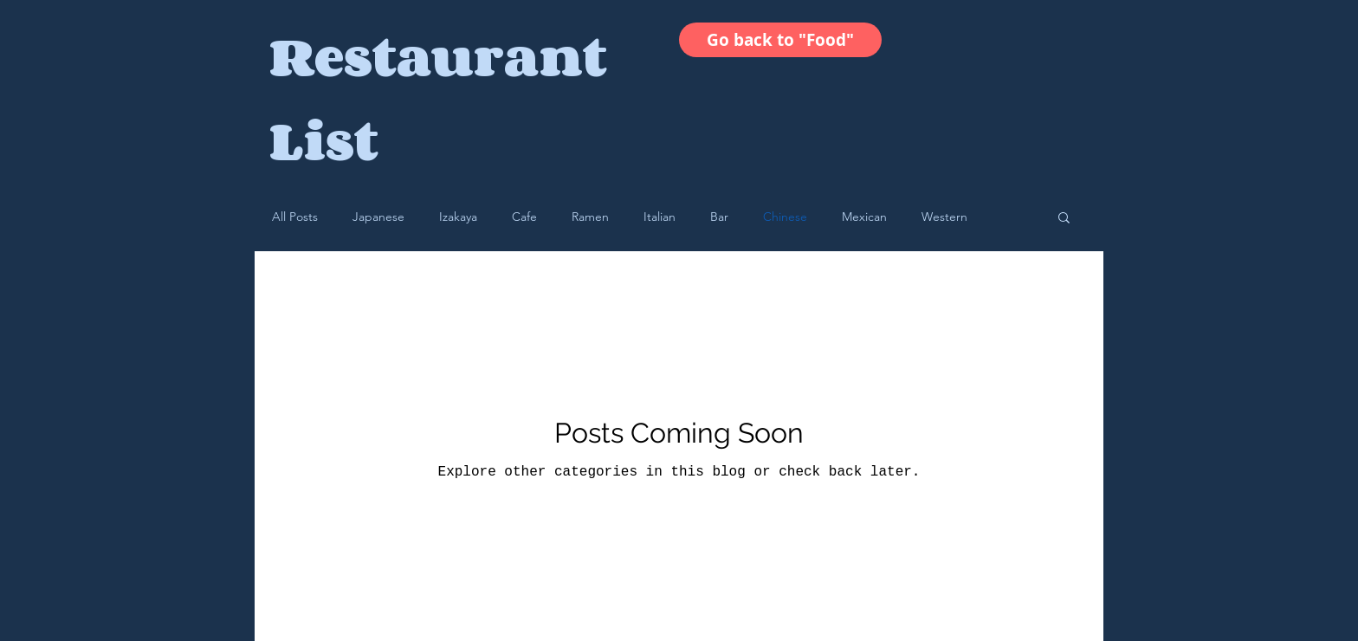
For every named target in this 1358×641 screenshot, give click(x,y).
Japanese (378, 216)
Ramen (590, 216)
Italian (659, 216)
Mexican (864, 216)
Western (944, 216)
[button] (1064, 219)
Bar (719, 216)
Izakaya (458, 216)
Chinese (785, 216)
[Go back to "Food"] (780, 40)
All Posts (295, 216)
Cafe (524, 216)
